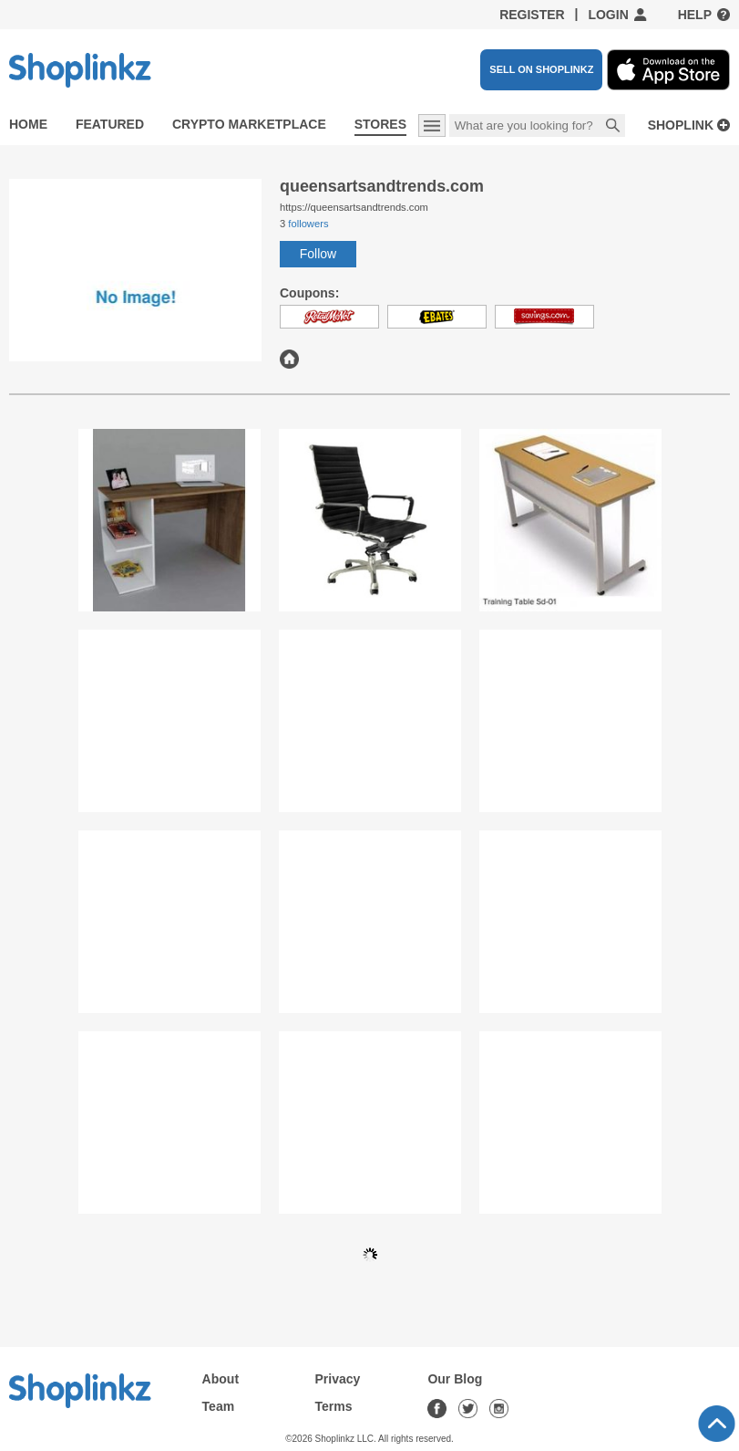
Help (695, 14)
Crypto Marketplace (249, 124)
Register (532, 14)
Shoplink (680, 125)
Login (608, 14)
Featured (110, 124)
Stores (380, 124)
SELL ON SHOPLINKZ (541, 69)
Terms (334, 1406)
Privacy (338, 1379)
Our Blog (454, 1379)
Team (218, 1406)
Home (28, 124)
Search (613, 126)
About (220, 1379)
